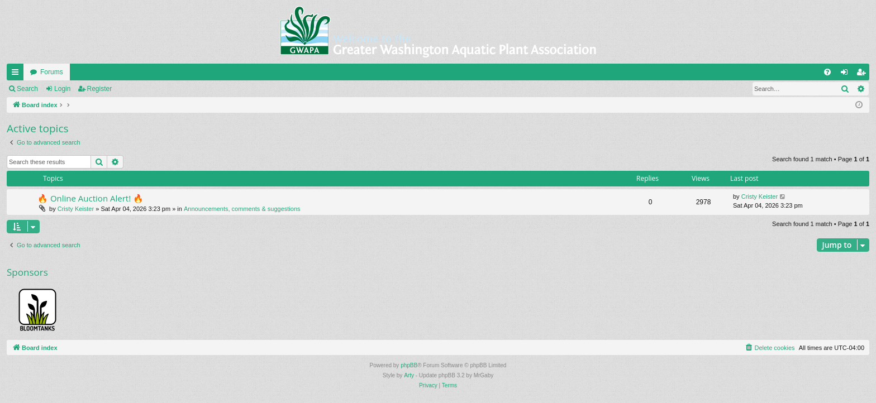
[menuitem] (827, 72)
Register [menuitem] (863, 74)
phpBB (409, 365)
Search (27, 89)
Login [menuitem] (847, 74)
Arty (409, 375)
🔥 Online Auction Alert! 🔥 (90, 198)
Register (99, 89)
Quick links (17, 74)
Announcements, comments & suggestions (242, 208)
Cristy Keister (76, 208)
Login (62, 89)
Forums (51, 72)
